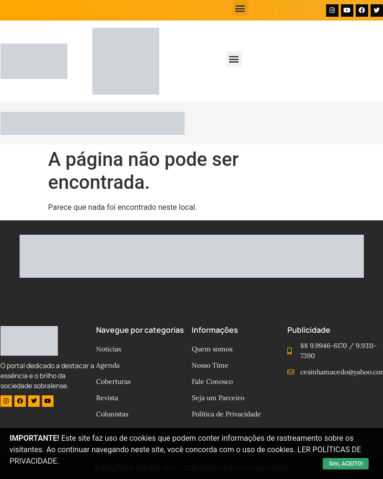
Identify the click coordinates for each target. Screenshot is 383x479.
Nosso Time (210, 365)
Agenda (108, 365)
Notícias (108, 349)
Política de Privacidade (226, 414)
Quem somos (212, 349)
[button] (240, 8)
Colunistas (112, 414)
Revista (107, 397)
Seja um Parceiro (218, 397)
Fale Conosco (212, 381)
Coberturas (113, 381)
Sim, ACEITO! (345, 463)
